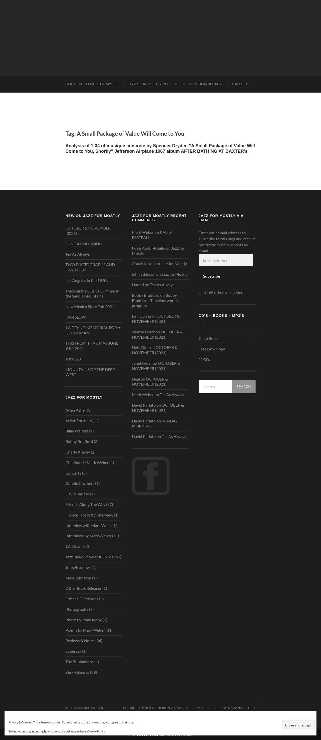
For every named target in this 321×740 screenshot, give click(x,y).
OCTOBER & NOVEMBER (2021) (88, 231)
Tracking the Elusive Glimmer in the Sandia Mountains (92, 293)
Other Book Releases (83, 588)
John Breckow (77, 567)
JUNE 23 (73, 358)
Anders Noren (156, 708)
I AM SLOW (75, 317)
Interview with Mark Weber (89, 525)
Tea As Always (77, 254)
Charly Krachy (77, 452)
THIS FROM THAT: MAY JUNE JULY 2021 (91, 346)
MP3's (204, 359)
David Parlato (77, 493)
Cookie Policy (96, 731)
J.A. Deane (74, 546)
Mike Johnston (78, 577)
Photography (76, 609)
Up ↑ (252, 708)
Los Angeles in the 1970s (86, 280)
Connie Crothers (79, 483)
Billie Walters (76, 430)
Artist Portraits (78, 420)
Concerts (73, 473)
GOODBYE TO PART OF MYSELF (92, 84)
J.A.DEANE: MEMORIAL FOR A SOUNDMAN (92, 330)
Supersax (73, 651)
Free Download (212, 348)
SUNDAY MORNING (83, 243)
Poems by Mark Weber (85, 630)
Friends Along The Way (85, 504)
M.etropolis (210, 708)
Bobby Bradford (79, 441)
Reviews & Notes (80, 640)
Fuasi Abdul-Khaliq (148, 248)
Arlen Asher (75, 410)
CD (201, 327)
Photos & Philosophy (83, 619)
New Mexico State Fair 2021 (89, 306)
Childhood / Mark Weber (87, 462)
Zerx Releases (77, 672)
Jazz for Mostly (174, 263)
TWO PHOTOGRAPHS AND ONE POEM (90, 267)
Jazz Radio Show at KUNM (88, 556)
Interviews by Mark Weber (88, 535)
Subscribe (211, 276)
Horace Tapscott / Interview (89, 514)
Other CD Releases (81, 598)
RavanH (235, 708)
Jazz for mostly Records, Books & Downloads (176, 84)
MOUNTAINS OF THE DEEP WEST (90, 372)
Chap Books (209, 338)
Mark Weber (91, 708)
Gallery (240, 84)
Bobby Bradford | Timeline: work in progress (156, 300)
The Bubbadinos (79, 661)
